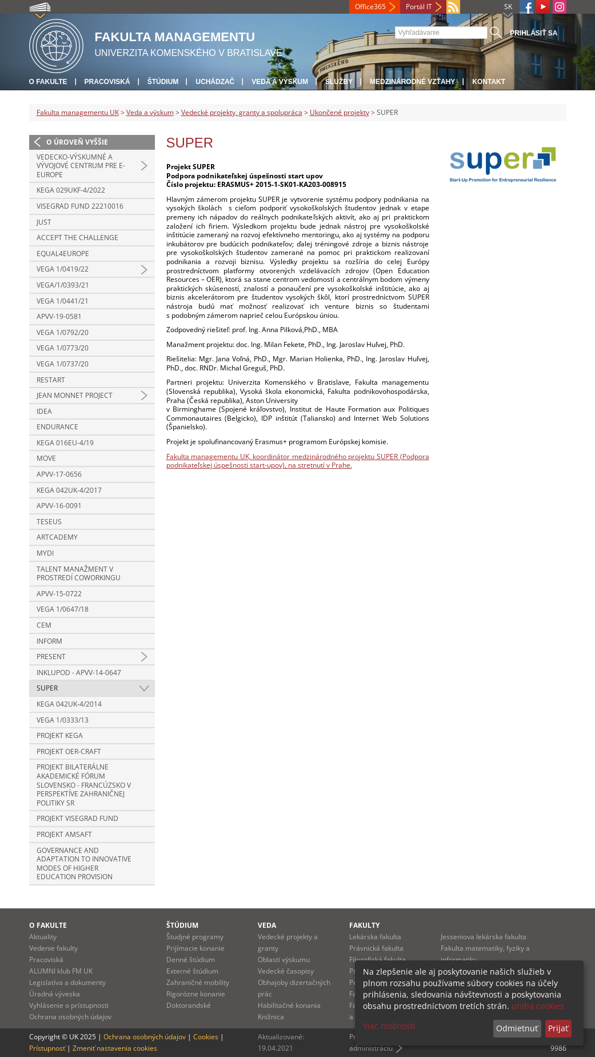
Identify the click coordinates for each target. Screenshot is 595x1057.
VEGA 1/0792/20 (63, 332)
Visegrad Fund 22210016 (80, 206)
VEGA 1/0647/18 (63, 609)
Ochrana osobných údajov (70, 1017)
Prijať (558, 1028)
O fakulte (48, 82)
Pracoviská (107, 82)
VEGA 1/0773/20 (63, 348)
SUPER (47, 688)
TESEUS (49, 521)
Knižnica (271, 1017)
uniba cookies (538, 1005)
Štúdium (163, 82)
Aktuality (43, 937)
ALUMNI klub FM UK (61, 971)
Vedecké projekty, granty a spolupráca (241, 112)
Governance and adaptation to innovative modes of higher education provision (84, 863)
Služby (339, 82)
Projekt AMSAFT (64, 834)
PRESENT (51, 656)
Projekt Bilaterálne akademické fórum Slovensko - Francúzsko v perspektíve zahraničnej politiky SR (84, 784)
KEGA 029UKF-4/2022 (71, 190)
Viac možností (389, 1025)
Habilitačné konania (289, 1005)
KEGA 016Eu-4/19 (65, 443)
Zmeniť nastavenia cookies (115, 1048)
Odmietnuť (517, 1028)
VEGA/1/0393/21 (63, 285)
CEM (44, 625)
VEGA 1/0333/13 (63, 720)
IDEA (44, 411)
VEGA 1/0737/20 (63, 364)
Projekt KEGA (60, 735)
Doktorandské (188, 1005)
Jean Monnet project (75, 395)
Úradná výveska (54, 994)
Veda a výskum (279, 82)
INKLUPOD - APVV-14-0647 (79, 672)
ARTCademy (57, 537)
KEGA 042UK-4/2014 (69, 704)
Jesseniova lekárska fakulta (483, 937)
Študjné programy (194, 937)
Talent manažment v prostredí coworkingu (79, 573)
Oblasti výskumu (284, 959)
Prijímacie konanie (195, 948)
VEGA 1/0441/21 (63, 301)
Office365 (370, 6)
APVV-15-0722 (59, 594)
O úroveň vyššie (77, 142)
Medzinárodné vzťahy (412, 82)
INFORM (49, 641)
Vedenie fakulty (53, 948)
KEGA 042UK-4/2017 (69, 490)
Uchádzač (214, 82)
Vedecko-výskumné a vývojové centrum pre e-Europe (81, 166)
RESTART (51, 380)
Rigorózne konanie (195, 994)
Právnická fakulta (376, 948)
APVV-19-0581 (59, 316)
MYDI (45, 553)
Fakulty (364, 925)
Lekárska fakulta (375, 937)
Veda (267, 925)
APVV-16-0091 (59, 505)
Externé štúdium (192, 971)
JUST (44, 222)
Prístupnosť (47, 1048)
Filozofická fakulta (377, 959)
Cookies (205, 1037)
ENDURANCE (57, 427)
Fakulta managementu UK (78, 112)
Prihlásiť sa (533, 33)
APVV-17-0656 (59, 474)
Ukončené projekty (339, 112)
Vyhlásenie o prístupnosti (69, 1005)
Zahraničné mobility (197, 982)
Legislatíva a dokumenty (67, 982)
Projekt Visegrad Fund (77, 818)
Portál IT (419, 6)
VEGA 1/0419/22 (63, 269)
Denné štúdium (190, 959)
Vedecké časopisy (286, 971)
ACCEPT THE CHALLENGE (77, 237)
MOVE (46, 458)
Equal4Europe (63, 253)
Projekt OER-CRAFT (69, 751)
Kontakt (488, 82)
